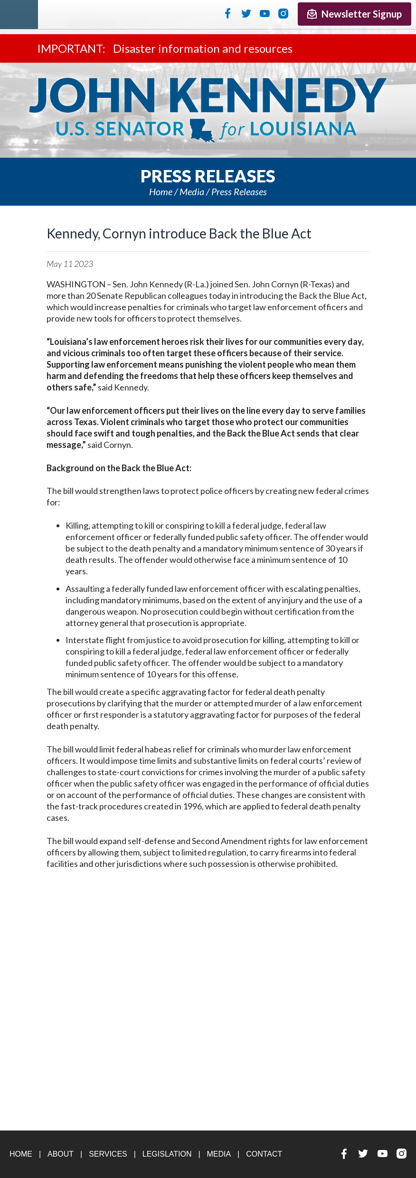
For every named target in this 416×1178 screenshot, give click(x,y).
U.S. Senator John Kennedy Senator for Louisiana (208, 110)
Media (192, 191)
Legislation (167, 1154)
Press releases (239, 191)
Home (160, 191)
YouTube (265, 13)
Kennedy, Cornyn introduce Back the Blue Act (179, 233)
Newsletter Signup (354, 13)
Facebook (228, 13)
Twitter (246, 13)
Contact (264, 1154)
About (60, 1154)
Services (108, 1154)
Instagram (283, 13)
